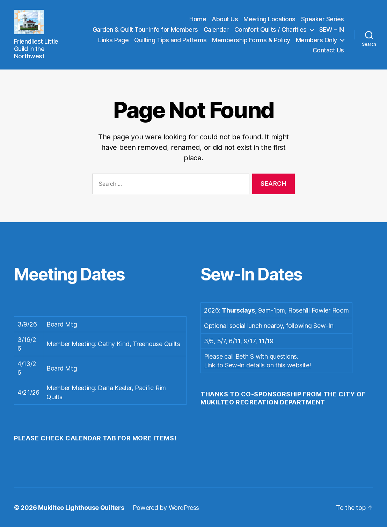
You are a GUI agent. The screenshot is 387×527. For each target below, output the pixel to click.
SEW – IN (331, 29)
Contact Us (328, 50)
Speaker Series (322, 19)
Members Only (316, 39)
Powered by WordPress (166, 507)
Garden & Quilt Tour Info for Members (145, 29)
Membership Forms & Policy (251, 39)
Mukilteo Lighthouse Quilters (81, 507)
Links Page (113, 39)
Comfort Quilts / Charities (270, 29)
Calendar (216, 29)
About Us (225, 19)
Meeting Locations (269, 19)
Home (197, 19)
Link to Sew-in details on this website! (257, 364)
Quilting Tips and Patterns (170, 39)
